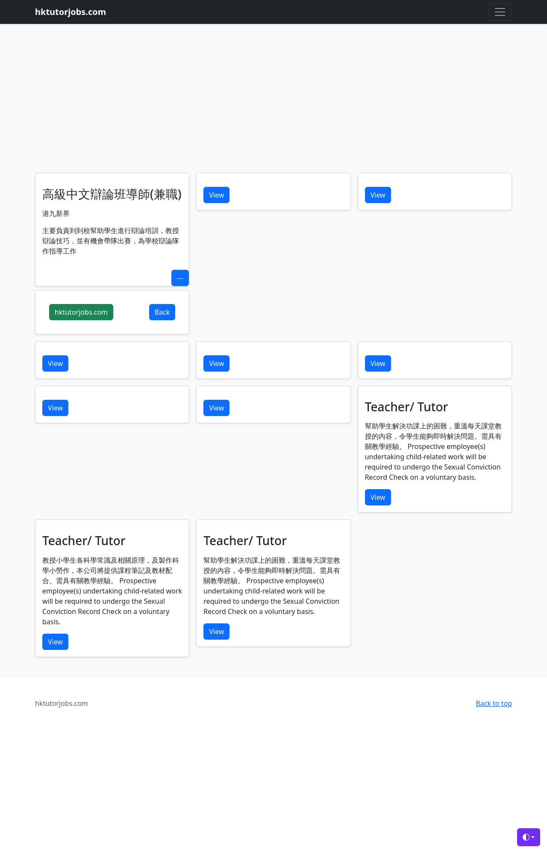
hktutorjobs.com (81, 312)
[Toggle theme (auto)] (528, 837)
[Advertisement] (273, 108)
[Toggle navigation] (500, 12)
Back (162, 312)
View (216, 195)
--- (180, 278)
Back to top (494, 703)
